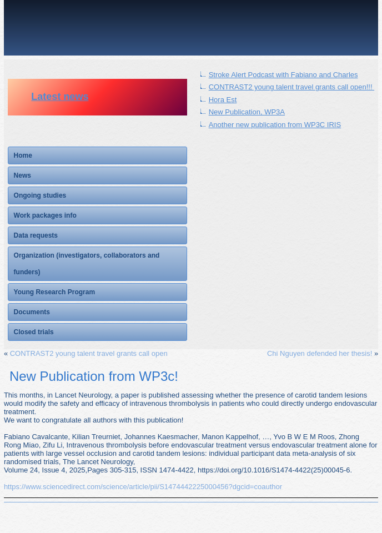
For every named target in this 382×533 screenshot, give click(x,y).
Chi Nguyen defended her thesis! (319, 353)
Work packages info (45, 215)
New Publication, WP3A (247, 112)
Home (23, 155)
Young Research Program (54, 292)
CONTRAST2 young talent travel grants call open (89, 353)
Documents (32, 312)
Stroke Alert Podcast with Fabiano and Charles (283, 75)
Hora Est (223, 99)
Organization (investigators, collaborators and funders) (87, 264)
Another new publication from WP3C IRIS (275, 124)
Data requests (36, 235)
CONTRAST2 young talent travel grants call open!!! (291, 87)
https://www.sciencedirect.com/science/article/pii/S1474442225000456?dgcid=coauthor (143, 486)
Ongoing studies (40, 195)
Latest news (59, 96)
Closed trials (34, 332)
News (22, 175)
